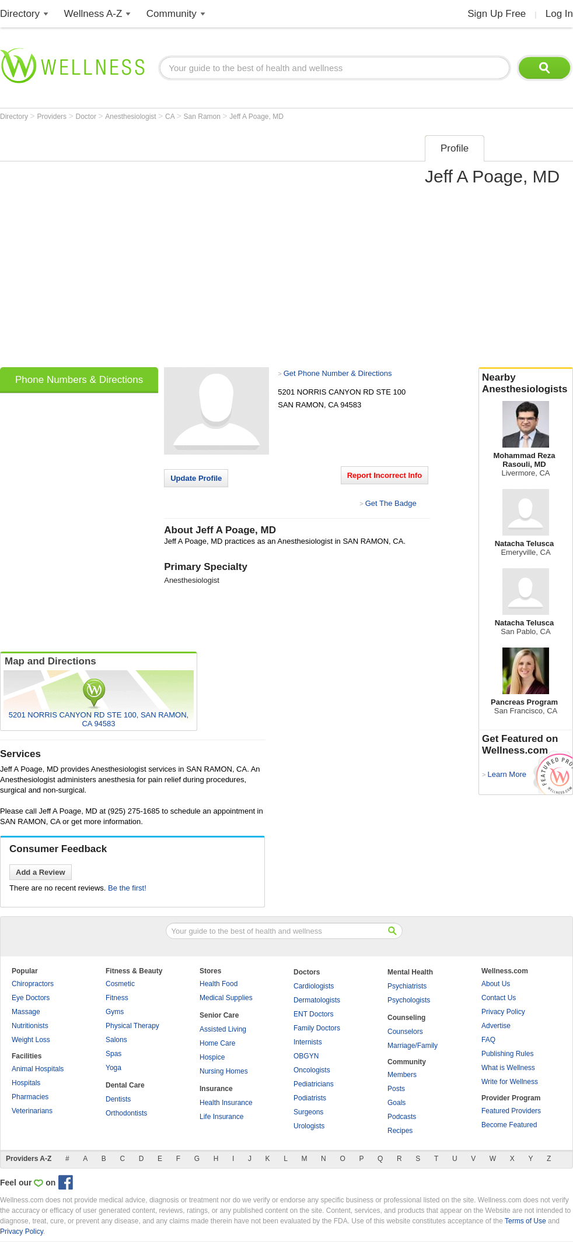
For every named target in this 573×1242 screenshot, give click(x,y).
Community (171, 13)
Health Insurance (226, 1103)
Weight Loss (31, 1040)
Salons (116, 1040)
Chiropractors (33, 984)
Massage (26, 1012)
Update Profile (196, 478)
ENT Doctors (313, 1014)
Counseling (406, 1018)
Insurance (216, 1089)
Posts (396, 1089)
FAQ (488, 1040)
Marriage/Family (412, 1046)
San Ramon (203, 116)
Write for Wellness (509, 1082)
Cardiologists (314, 986)
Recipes (400, 1131)
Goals (396, 1103)
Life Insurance (221, 1117)
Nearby (525, 383)
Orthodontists (126, 1113)
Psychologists (408, 1000)
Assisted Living (223, 1029)
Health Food (218, 984)
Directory (20, 13)
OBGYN (306, 1056)
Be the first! (127, 888)
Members (402, 1075)
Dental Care (125, 1085)
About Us (495, 984)
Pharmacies (30, 1097)
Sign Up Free (496, 13)
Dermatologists (317, 1000)
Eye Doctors (31, 998)
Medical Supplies (226, 998)
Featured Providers (511, 1111)
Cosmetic (120, 984)
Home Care (217, 1043)
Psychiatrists (407, 986)
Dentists (118, 1099)
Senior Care (219, 1015)
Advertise (496, 1026)
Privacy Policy (503, 1012)
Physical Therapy (132, 1026)
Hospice (212, 1057)
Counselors (405, 1032)
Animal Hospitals (38, 1069)
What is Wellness (508, 1068)
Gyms (115, 1012)
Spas (113, 1054)
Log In (559, 13)
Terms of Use (525, 1221)
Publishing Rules (507, 1054)
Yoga (113, 1068)
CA (170, 116)
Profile (455, 148)
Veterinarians (32, 1111)
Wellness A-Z (93, 13)
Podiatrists (310, 1098)
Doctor (87, 116)
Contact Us (498, 998)
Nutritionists (30, 1026)
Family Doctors (317, 1028)
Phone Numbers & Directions (79, 379)
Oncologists (312, 1070)
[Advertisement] (118, 247)
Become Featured (509, 1125)
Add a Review (40, 872)
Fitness (117, 998)
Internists (308, 1042)
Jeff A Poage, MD (256, 116)
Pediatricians (314, 1084)
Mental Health (410, 972)
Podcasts (401, 1117)
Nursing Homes (224, 1071)
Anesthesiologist (131, 116)
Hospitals (26, 1083)
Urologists (309, 1126)
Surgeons (308, 1112)
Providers (52, 116)
